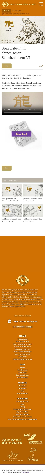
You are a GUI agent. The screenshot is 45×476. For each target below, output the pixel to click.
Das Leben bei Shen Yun (22, 346)
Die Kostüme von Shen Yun (23, 409)
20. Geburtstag (22, 339)
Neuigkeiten (22, 383)
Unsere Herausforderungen (22, 352)
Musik (22, 404)
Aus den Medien (22, 377)
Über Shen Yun (22, 370)
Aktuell (22, 367)
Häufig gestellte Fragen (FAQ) (22, 359)
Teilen (6, 66)
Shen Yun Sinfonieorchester (22, 344)
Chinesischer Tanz (22, 401)
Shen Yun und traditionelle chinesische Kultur (22, 419)
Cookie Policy (25, 472)
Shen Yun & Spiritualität (22, 354)
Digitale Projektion (22, 412)
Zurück (5, 10)
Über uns (22, 336)
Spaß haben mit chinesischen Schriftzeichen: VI (15, 14)
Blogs (22, 391)
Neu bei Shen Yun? (22, 341)
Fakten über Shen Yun (22, 349)
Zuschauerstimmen (22, 375)
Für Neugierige (16, 10)
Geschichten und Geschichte (22, 417)
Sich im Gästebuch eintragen (22, 327)
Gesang (22, 407)
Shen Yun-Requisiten (22, 414)
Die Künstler (23, 357)
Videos (22, 364)
